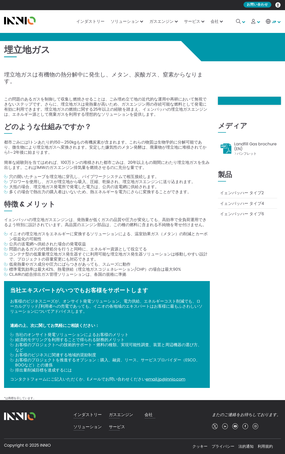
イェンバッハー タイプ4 (242, 202)
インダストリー (90, 21)
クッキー (200, 446)
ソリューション (125, 21)
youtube (235, 426)
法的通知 (246, 446)
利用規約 (265, 446)
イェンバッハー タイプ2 (242, 192)
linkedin (225, 426)
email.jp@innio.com (165, 379)
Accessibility (278, 4)
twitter (215, 426)
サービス (192, 21)
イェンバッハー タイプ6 (242, 212)
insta (255, 426)
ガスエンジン (161, 21)
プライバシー (223, 446)
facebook (245, 426)
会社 (215, 21)
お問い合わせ (257, 4)
